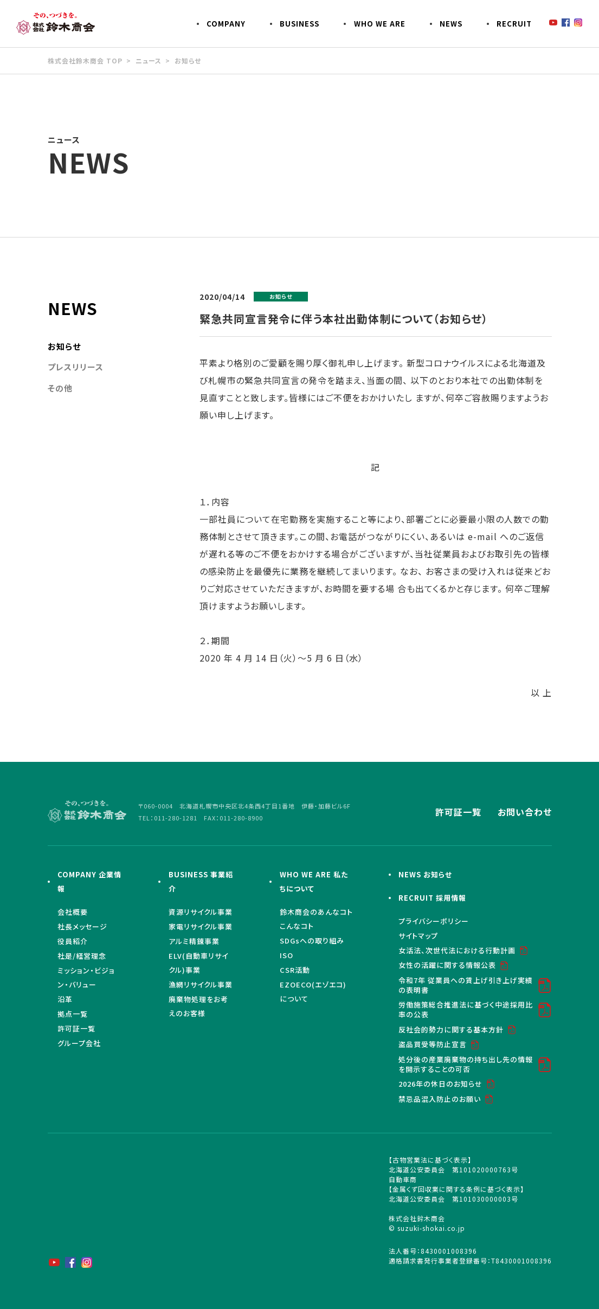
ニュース (149, 60)
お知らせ (188, 60)
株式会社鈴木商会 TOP (85, 60)
